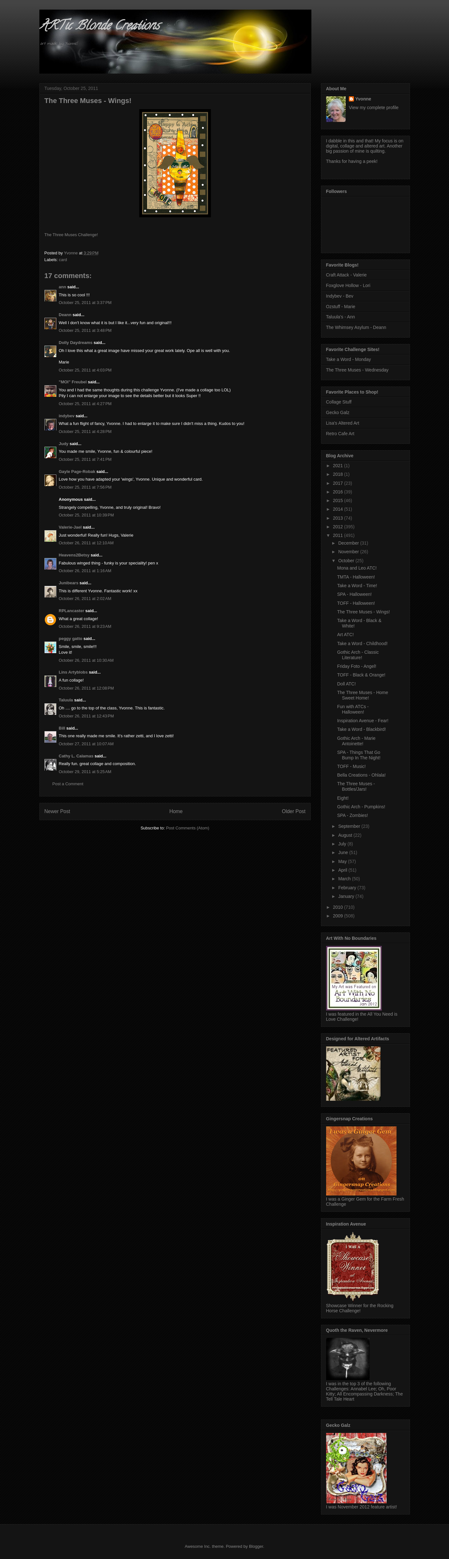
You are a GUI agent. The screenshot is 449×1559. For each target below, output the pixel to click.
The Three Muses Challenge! (71, 234)
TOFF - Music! (351, 766)
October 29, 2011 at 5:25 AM (85, 771)
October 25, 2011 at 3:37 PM (85, 302)
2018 (338, 474)
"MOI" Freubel (73, 382)
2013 (338, 518)
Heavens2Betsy (74, 555)
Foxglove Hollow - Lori (348, 285)
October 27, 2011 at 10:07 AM (86, 743)
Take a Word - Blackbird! (361, 729)
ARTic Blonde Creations (99, 27)
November (349, 551)
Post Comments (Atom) (187, 828)
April (343, 870)
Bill (62, 728)
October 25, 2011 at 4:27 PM (85, 403)
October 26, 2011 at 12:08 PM (86, 688)
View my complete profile (373, 107)
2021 (338, 465)
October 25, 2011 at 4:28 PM (85, 431)
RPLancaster (71, 610)
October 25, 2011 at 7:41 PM (85, 459)
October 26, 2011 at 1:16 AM (85, 570)
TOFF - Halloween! (356, 603)
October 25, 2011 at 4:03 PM (85, 370)
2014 (338, 509)
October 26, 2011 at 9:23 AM (85, 626)
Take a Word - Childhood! (362, 643)
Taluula (66, 700)
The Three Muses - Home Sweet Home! (362, 695)
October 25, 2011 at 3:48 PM (85, 330)
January (347, 896)
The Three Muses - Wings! (363, 611)
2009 (338, 915)
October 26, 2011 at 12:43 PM (86, 716)
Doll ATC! (346, 683)
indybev (67, 415)
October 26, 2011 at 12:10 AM (86, 542)
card (63, 259)
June (343, 852)
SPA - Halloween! (354, 594)
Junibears (68, 582)
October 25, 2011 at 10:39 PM (86, 515)
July (343, 843)
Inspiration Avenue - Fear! (362, 720)
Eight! (343, 798)
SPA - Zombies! (352, 815)
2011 (338, 535)
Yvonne (363, 98)
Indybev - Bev (340, 296)
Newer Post (57, 811)
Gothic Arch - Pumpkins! (361, 806)
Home (176, 811)
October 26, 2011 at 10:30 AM (86, 660)
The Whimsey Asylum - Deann (356, 327)
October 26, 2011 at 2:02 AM (85, 598)
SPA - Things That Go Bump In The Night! (358, 755)
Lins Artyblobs (73, 672)
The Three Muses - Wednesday (357, 369)
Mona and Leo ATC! (356, 568)
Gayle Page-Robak (77, 471)
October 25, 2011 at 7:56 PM (85, 487)
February (347, 887)
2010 (338, 907)
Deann (65, 314)
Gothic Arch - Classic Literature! (358, 655)
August (345, 835)
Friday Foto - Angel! (356, 666)
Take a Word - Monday (348, 359)
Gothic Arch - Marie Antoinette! (356, 741)
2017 (338, 483)
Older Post (294, 811)
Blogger (256, 1546)
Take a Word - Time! (357, 585)
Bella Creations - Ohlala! (361, 775)
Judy (63, 443)
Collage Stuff (339, 401)
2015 (338, 500)
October (347, 560)
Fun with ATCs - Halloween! (353, 709)
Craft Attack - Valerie (346, 274)
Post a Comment (68, 783)
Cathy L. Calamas (76, 756)
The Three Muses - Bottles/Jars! (356, 786)
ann (62, 286)
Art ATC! (345, 634)
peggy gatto (71, 638)
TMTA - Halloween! (356, 577)
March (345, 878)
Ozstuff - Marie (341, 306)
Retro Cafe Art (340, 433)
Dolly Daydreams (76, 342)
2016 (338, 491)
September (349, 826)
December (349, 543)
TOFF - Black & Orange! (361, 674)
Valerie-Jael (70, 527)
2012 (338, 526)
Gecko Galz (337, 412)
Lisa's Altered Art (342, 423)
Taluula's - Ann (340, 316)
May (343, 861)
